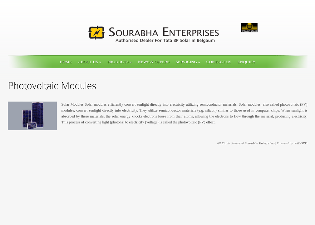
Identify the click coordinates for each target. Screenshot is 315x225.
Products (119, 61)
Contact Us (218, 61)
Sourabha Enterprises (260, 143)
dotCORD (301, 143)
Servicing (188, 61)
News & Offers (154, 61)
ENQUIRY (247, 61)
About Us (89, 61)
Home (66, 61)
